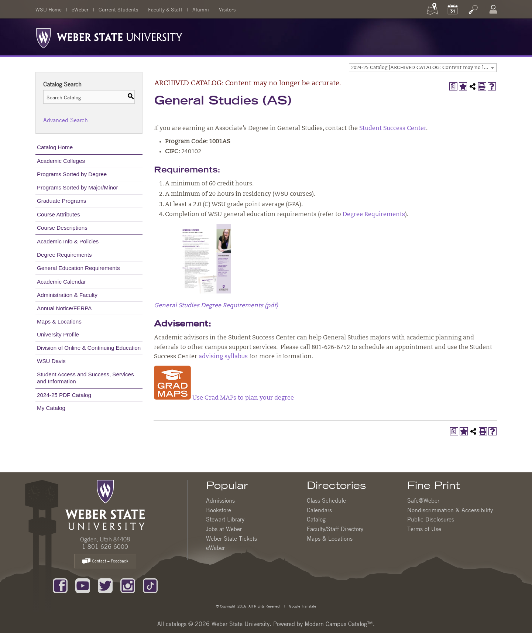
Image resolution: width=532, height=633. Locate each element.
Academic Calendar (61, 281)
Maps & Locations (59, 321)
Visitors (227, 9)
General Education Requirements (78, 268)
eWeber (80, 9)
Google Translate (302, 605)
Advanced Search (65, 120)
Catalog (316, 519)
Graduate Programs (61, 201)
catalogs (176, 623)
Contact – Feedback (105, 561)
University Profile (58, 334)
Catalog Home (55, 147)
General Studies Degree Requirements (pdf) (216, 306)
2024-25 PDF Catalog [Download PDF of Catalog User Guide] (64, 395)
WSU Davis (51, 361)
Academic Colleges (61, 161)
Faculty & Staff (165, 9)
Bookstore (218, 510)
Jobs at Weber (224, 529)
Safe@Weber (423, 500)
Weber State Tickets (231, 538)
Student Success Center (392, 128)
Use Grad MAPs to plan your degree (224, 398)
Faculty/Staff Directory (335, 529)
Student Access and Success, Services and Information (85, 377)
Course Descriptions (62, 228)
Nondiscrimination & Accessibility (450, 510)
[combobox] (423, 67)
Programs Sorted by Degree (72, 174)
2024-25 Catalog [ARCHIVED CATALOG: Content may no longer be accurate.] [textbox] (423, 67)
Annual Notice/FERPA (64, 308)
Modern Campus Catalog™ (339, 623)
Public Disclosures (430, 519)
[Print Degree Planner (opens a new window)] (453, 86)
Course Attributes (58, 214)
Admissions (220, 500)
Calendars (319, 510)
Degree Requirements (64, 255)
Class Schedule (326, 500)
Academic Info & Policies (68, 241)
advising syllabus (223, 357)
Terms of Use (424, 529)
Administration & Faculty (67, 295)
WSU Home (48, 9)
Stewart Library (225, 519)
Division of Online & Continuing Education (89, 348)
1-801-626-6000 (105, 546)
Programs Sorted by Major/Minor (77, 187)
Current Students (118, 9)
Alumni (200, 9)
